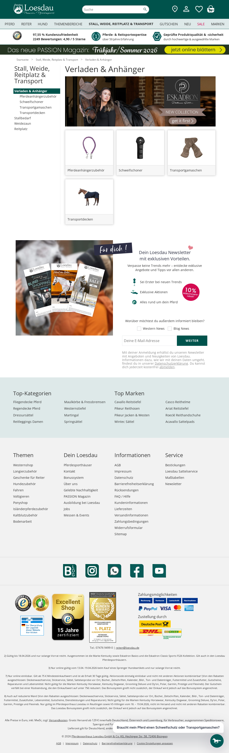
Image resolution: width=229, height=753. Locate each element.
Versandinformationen (131, 515)
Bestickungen (175, 465)
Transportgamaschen (36, 107)
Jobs (67, 509)
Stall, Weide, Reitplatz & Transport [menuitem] (121, 23)
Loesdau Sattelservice (181, 471)
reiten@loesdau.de (127, 648)
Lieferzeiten (123, 509)
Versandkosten (58, 720)
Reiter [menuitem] (26, 24)
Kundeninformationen (131, 503)
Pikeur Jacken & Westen (132, 415)
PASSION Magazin (77, 496)
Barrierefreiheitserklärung (134, 484)
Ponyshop (20, 503)
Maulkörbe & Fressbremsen (85, 402)
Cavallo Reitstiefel (127, 402)
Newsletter (173, 484)
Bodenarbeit (22, 521)
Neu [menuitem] (187, 24)
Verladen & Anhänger (30, 91)
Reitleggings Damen (28, 421)
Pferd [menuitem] (10, 24)
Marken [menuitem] (217, 24)
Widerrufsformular (128, 528)
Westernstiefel (75, 408)
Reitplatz (21, 129)
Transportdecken (32, 113)
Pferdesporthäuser (78, 465)
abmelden (167, 367)
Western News (154, 329)
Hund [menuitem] (43, 24)
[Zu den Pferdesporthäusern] (175, 9)
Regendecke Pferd (26, 408)
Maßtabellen (174, 477)
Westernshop (23, 465)
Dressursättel (23, 415)
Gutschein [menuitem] (169, 24)
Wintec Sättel (124, 421)
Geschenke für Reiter (29, 477)
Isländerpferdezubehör (30, 509)
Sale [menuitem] (201, 24)
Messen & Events (76, 515)
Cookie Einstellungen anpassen (155, 743)
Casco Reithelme (177, 402)
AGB (117, 465)
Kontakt (69, 471)
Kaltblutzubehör (25, 515)
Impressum (122, 471)
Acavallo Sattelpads (180, 421)
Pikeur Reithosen (127, 408)
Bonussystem (74, 477)
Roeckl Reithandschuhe (183, 415)
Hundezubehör (24, 484)
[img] (210, 11)
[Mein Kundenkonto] (186, 12)
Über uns (71, 484)
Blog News (181, 329)
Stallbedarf (22, 118)
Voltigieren (21, 496)
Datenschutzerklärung (171, 363)
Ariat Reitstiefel (177, 408)
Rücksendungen (126, 490)
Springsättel (73, 421)
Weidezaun (22, 123)
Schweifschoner (31, 102)
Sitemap (120, 534)
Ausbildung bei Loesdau (82, 503)
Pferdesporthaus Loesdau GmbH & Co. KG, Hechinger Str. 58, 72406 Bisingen (120, 736)
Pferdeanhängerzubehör (38, 96)
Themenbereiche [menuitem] (68, 24)
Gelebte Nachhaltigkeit (81, 490)
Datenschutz (123, 477)
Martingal (71, 415)
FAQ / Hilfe (122, 496)
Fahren (18, 490)
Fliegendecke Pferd (27, 402)
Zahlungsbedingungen (131, 521)
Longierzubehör (25, 471)
